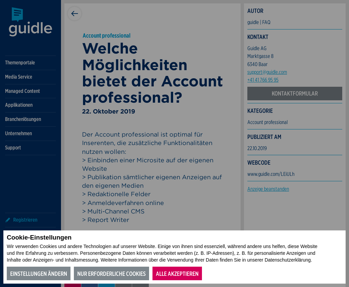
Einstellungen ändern (38, 273)
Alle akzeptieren (177, 273)
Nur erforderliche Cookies (111, 273)
